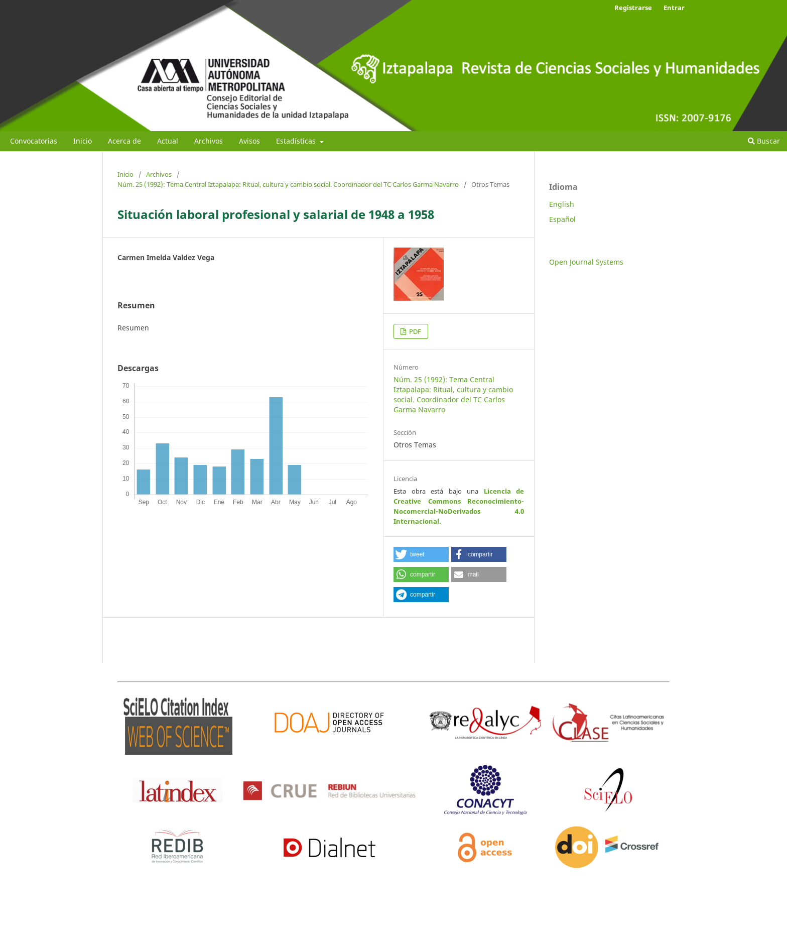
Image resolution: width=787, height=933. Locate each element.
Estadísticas (297, 141)
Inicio (82, 141)
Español (562, 219)
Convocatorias (33, 141)
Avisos (249, 141)
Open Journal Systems (586, 262)
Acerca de (124, 141)
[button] (421, 554)
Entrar (674, 7)
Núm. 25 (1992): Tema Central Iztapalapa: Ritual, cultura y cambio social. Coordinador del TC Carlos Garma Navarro (288, 184)
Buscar (764, 141)
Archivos (208, 141)
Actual (167, 141)
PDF (414, 331)
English (561, 204)
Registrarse (633, 7)
